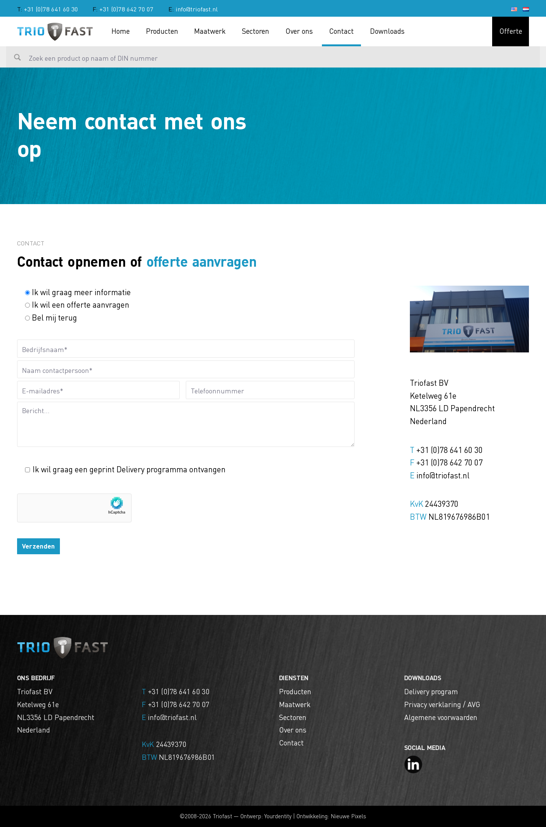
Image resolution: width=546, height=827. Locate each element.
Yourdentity (278, 816)
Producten (162, 30)
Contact (341, 30)
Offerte (510, 30)
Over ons (299, 30)
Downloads (387, 30)
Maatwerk (210, 30)
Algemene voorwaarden (440, 717)
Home (120, 30)
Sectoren (255, 30)
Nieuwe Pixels (348, 816)
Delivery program (431, 691)
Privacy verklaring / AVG (442, 704)
